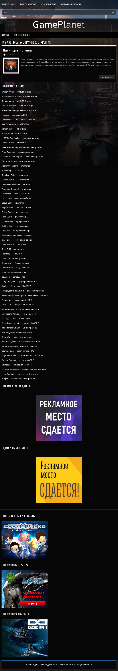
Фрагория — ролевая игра (14, 272)
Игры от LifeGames (48, 4)
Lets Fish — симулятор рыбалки (16, 198)
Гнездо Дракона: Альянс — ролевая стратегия (23, 291)
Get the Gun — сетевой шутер (15, 226)
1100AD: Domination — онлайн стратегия (20, 138)
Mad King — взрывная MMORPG (17, 332)
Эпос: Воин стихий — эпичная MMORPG (20, 323)
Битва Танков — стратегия (14, 143)
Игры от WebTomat (28, 4)
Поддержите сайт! (22, 35)
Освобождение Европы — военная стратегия (22, 156)
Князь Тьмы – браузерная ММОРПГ (18, 304)
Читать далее (107, 77)
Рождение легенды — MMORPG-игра (19, 110)
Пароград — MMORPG (12, 254)
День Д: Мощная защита (13, 249)
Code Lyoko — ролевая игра (15, 217)
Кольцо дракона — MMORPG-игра (17, 106)
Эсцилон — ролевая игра (13, 277)
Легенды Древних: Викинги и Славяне (19, 346)
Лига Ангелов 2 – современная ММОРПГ (20, 309)
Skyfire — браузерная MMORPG (16, 286)
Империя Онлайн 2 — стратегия (16, 189)
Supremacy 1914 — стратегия (15, 180)
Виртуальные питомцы (71, 4)
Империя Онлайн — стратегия (16, 184)
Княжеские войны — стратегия (16, 193)
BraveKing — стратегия (12, 170)
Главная (5, 35)
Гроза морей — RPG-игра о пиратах (18, 119)
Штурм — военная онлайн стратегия (18, 379)
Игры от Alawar (9, 4)
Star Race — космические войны (17, 240)
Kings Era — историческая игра (16, 230)
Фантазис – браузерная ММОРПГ (17, 365)
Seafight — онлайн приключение (16, 235)
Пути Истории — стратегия (18, 50)
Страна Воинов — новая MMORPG (18, 360)
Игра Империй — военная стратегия (18, 152)
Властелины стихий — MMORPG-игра (19, 96)
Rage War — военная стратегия (16, 337)
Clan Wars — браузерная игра (15, 221)
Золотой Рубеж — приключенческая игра (21, 342)
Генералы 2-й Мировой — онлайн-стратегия (22, 147)
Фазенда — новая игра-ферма (16, 318)
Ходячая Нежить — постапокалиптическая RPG (24, 369)
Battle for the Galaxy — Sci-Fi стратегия (19, 328)
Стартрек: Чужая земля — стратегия (18, 161)
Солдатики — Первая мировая (16, 263)
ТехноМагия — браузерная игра (16, 267)
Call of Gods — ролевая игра (15, 212)
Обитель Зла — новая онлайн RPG (18, 351)
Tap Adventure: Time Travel (14, 244)
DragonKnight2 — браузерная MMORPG (20, 281)
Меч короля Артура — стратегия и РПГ (20, 314)
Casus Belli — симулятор (13, 203)
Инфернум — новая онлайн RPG (17, 300)
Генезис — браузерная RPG (15, 115)
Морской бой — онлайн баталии (16, 207)
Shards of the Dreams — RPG (15, 133)
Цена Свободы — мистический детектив (20, 374)
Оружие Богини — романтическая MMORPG (22, 355)
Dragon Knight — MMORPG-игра (16, 92)
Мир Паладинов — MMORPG (15, 124)
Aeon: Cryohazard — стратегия (16, 166)
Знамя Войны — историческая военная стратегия (25, 295)
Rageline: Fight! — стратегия (15, 175)
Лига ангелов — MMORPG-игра (16, 101)
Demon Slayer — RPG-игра (14, 129)
